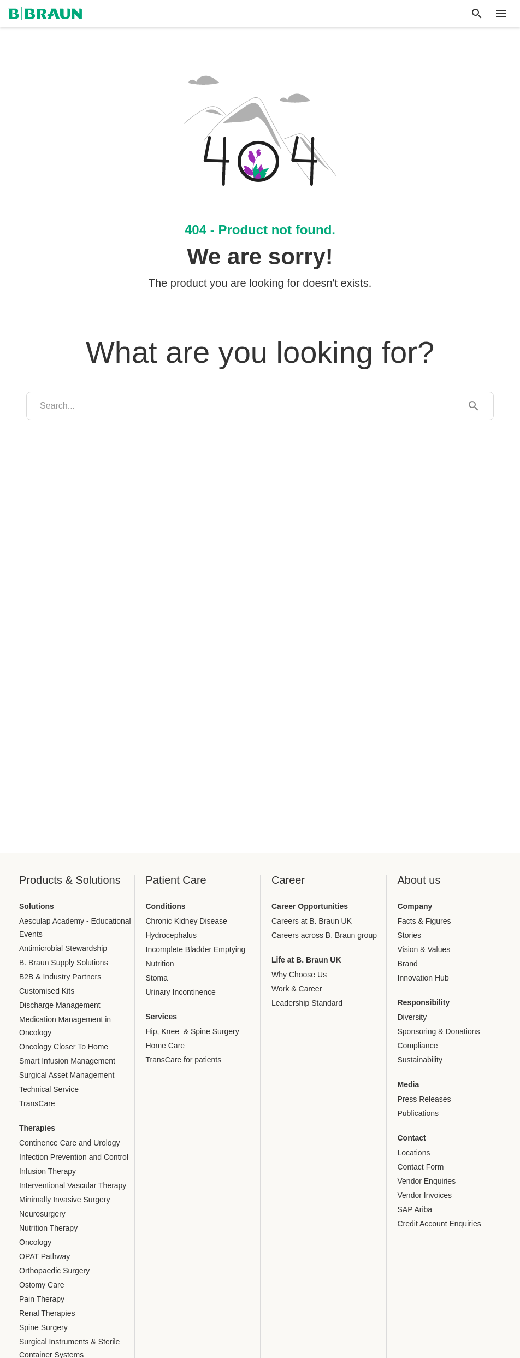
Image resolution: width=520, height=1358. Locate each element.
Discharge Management (60, 1005)
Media (408, 1084)
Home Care (165, 1045)
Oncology (35, 1242)
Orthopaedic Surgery (54, 1270)
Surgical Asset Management (66, 1075)
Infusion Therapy (47, 1171)
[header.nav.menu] (501, 14)
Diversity (412, 1017)
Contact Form (421, 1166)
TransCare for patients (184, 1059)
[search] (243, 406)
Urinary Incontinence (181, 992)
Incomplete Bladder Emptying (196, 949)
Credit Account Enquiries (439, 1223)
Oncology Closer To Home (63, 1046)
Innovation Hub (423, 977)
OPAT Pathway (44, 1256)
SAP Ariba (415, 1209)
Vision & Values (424, 949)
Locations (414, 1152)
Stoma (157, 977)
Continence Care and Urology (69, 1142)
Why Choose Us (299, 974)
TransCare (37, 1103)
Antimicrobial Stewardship (63, 948)
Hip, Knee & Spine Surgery (192, 1031)
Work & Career (296, 988)
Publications (418, 1113)
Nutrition (160, 963)
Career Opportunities (309, 906)
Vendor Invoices (425, 1195)
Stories (410, 935)
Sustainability (420, 1059)
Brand (408, 963)
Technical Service (49, 1089)
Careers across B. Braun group (324, 935)
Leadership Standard (306, 1003)
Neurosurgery (42, 1213)
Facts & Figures (424, 921)
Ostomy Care (41, 1284)
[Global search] (477, 14)
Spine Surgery (43, 1327)
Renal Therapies (47, 1313)
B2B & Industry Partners (60, 976)
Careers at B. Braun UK (311, 921)
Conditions (166, 906)
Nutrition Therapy (48, 1228)
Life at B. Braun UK (306, 959)
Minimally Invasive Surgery (64, 1199)
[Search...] (470, 406)
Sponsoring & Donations (439, 1031)
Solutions (36, 906)
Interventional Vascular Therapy (72, 1185)
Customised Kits (46, 991)
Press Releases (424, 1099)
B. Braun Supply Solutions (63, 962)
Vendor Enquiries (427, 1181)
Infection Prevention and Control (73, 1157)
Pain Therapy (41, 1299)
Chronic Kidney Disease (186, 921)
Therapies (37, 1128)
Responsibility (424, 1002)
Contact (412, 1137)
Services (162, 1016)
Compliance (418, 1045)
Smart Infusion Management (67, 1060)
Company (415, 906)
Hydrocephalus (171, 935)
